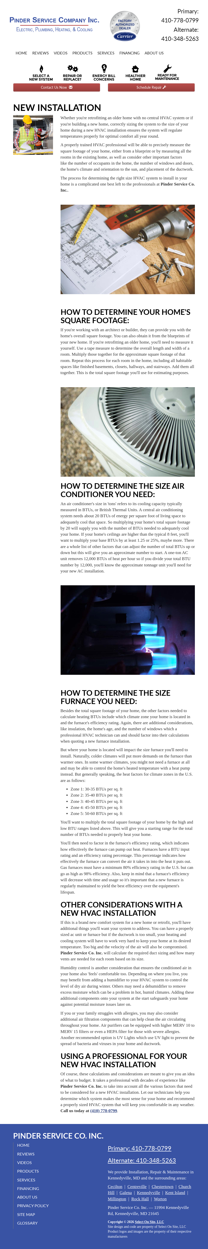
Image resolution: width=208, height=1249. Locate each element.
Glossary (27, 1223)
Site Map (26, 1214)
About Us (154, 53)
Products (82, 53)
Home (21, 53)
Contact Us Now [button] (56, 87)
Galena (126, 1192)
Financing (129, 53)
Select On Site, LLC (149, 1222)
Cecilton (115, 1186)
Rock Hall (140, 1199)
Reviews (40, 53)
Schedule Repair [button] (151, 87)
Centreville (137, 1186)
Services (105, 53)
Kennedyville (148, 1192)
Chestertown (162, 1186)
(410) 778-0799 (103, 1110)
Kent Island (175, 1192)
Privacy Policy (33, 1205)
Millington (117, 1199)
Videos (60, 53)
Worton (160, 1199)
